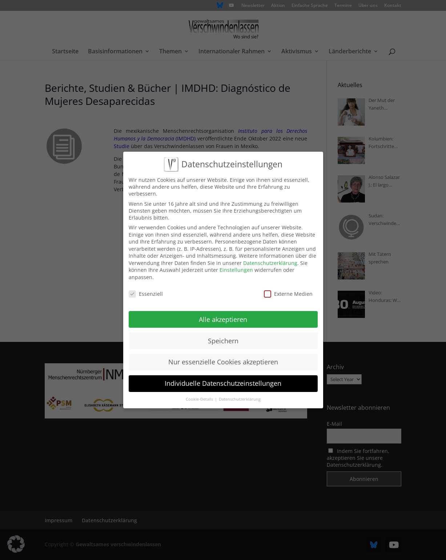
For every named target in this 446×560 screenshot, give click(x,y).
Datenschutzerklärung (270, 261)
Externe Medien (288, 292)
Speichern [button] (223, 339)
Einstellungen (236, 268)
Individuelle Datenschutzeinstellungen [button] (223, 381)
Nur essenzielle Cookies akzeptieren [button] (223, 360)
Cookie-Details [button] (200, 397)
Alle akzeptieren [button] (223, 318)
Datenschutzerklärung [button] (240, 397)
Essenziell (146, 292)
